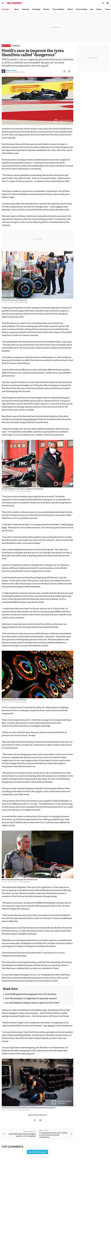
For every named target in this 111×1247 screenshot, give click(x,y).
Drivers (99, 9)
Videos (70, 9)
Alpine (51, 1025)
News (16, 9)
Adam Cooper (11, 70)
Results (46, 9)
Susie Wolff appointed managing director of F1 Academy (30, 994)
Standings (36, 9)
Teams (107, 9)
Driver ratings (81, 9)
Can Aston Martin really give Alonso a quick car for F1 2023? (32, 1003)
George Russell (29, 419)
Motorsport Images (22, 302)
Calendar (25, 9)
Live (91, 9)
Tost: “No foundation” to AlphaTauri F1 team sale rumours (31, 998)
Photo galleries (58, 9)
